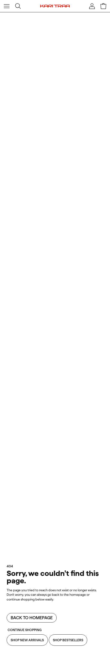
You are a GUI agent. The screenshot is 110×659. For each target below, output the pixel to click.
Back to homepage (32, 617)
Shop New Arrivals (27, 640)
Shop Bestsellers (68, 640)
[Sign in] (92, 6)
